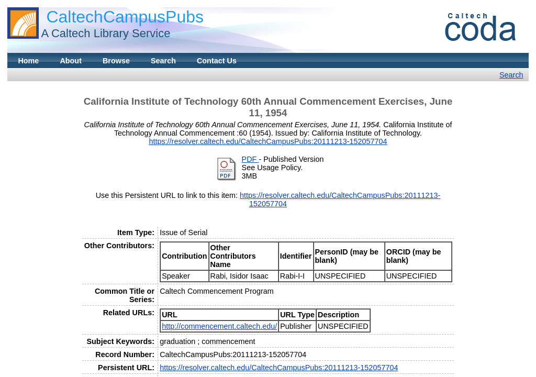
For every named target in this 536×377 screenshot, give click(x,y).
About (71, 61)
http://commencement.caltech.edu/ (219, 326)
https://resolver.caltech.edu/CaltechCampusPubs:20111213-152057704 (268, 141)
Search (163, 61)
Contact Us (217, 61)
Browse (116, 61)
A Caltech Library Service (105, 33)
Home (28, 61)
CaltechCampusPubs (125, 16)
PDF (250, 159)
